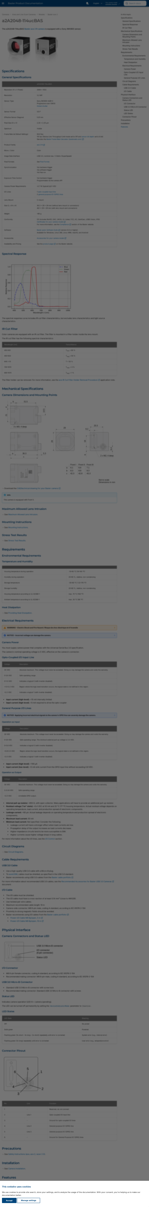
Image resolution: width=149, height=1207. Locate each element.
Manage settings (28, 1200)
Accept (9, 1200)
